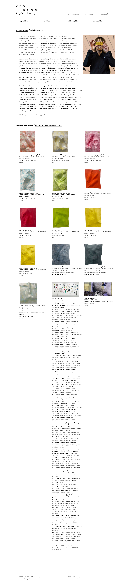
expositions (24, 21)
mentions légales (75, 578)
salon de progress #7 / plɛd (48, 125)
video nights (73, 21)
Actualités (73, 14)
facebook (71, 576)
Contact (104, 14)
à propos (88, 14)
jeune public (97, 21)
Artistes (47, 21)
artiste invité (22, 30)
